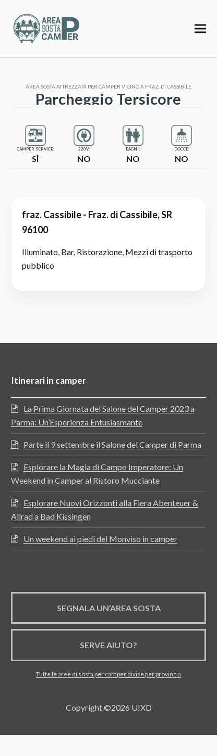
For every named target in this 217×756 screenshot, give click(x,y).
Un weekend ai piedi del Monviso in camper (100, 539)
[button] (200, 28)
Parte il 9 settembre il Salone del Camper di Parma (112, 444)
